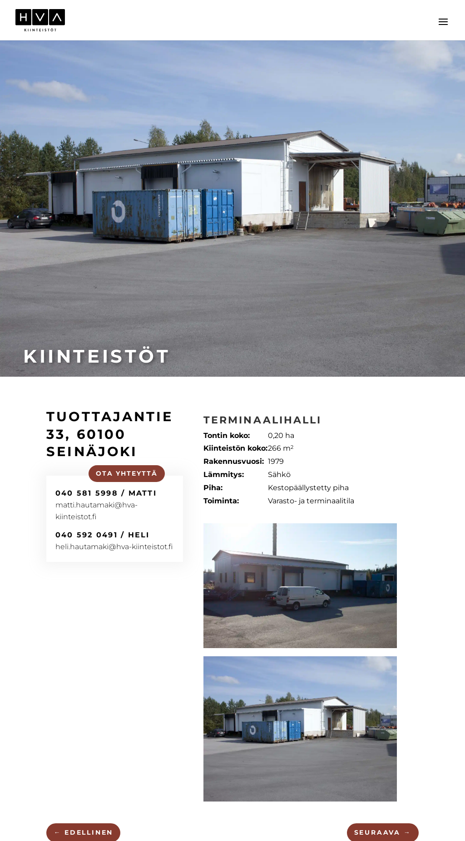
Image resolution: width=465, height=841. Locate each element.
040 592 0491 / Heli (102, 534)
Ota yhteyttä (126, 473)
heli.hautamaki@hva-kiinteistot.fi (113, 546)
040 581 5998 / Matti (105, 493)
